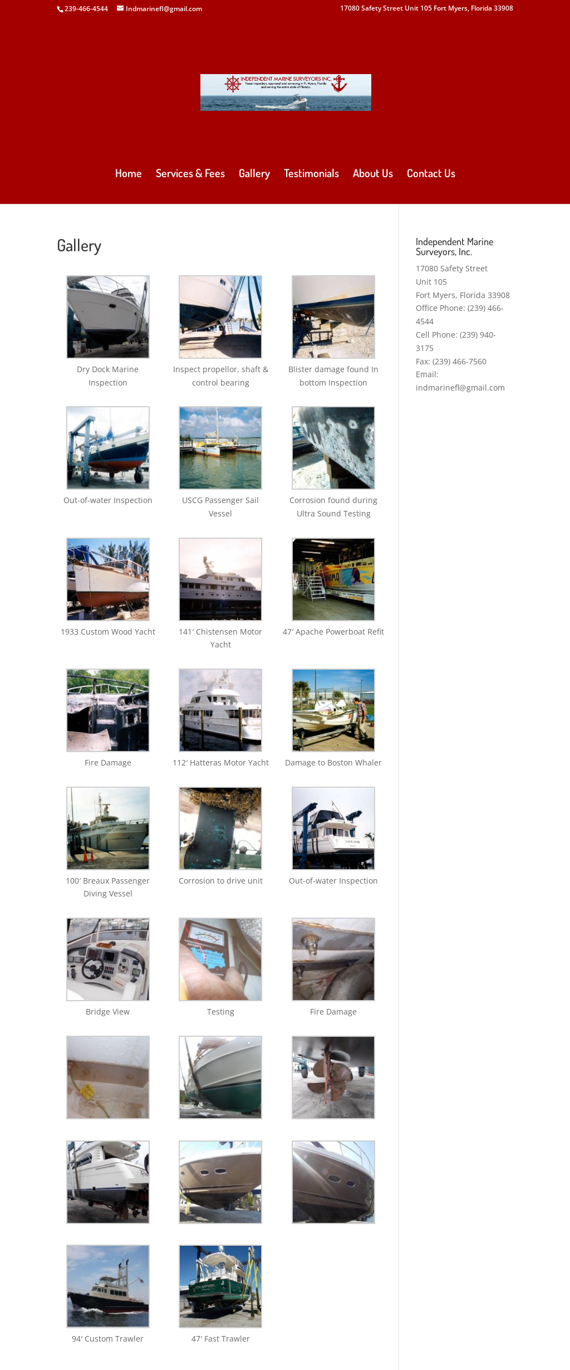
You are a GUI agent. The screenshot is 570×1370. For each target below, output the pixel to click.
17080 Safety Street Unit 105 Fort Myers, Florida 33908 (426, 9)
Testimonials (311, 174)
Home (128, 174)
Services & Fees (190, 174)
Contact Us (431, 174)
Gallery (254, 174)
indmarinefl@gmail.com (460, 387)
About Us (373, 174)
